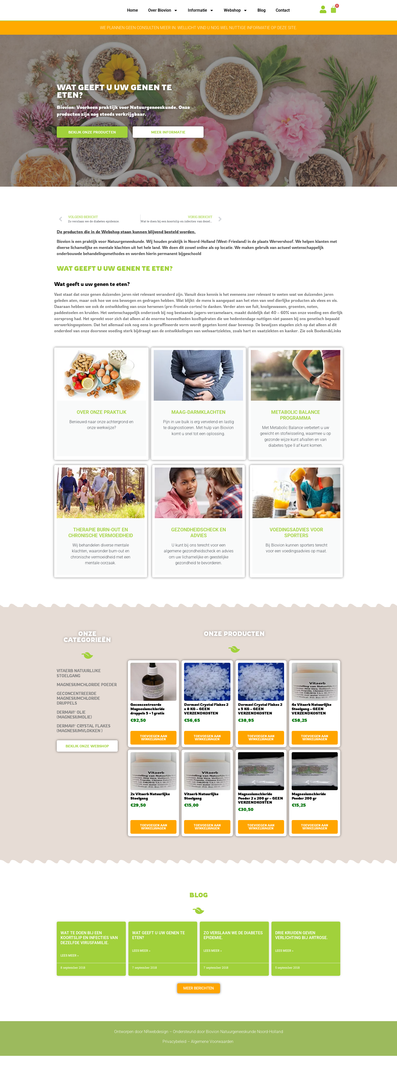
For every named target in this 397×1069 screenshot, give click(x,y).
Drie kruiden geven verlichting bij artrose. (301, 948)
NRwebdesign (156, 1044)
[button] (198, 1001)
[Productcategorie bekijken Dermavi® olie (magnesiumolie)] (87, 727)
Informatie (201, 10)
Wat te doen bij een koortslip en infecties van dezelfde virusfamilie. (89, 951)
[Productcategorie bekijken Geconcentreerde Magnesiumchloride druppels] (87, 711)
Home (132, 10)
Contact (283, 10)
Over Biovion (163, 10)
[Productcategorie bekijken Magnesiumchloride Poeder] (87, 697)
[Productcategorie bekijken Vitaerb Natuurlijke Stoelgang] (87, 686)
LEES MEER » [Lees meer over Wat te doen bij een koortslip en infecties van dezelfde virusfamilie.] (70, 968)
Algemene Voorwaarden (212, 1054)
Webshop (235, 10)
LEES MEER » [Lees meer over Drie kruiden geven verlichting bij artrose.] (284, 963)
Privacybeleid (174, 1054)
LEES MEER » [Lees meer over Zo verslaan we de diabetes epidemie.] (213, 963)
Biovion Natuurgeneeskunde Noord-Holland (244, 1044)
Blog (261, 10)
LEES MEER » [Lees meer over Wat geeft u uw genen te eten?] (141, 963)
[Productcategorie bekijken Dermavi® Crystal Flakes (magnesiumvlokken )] (87, 741)
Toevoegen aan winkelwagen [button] (153, 750)
